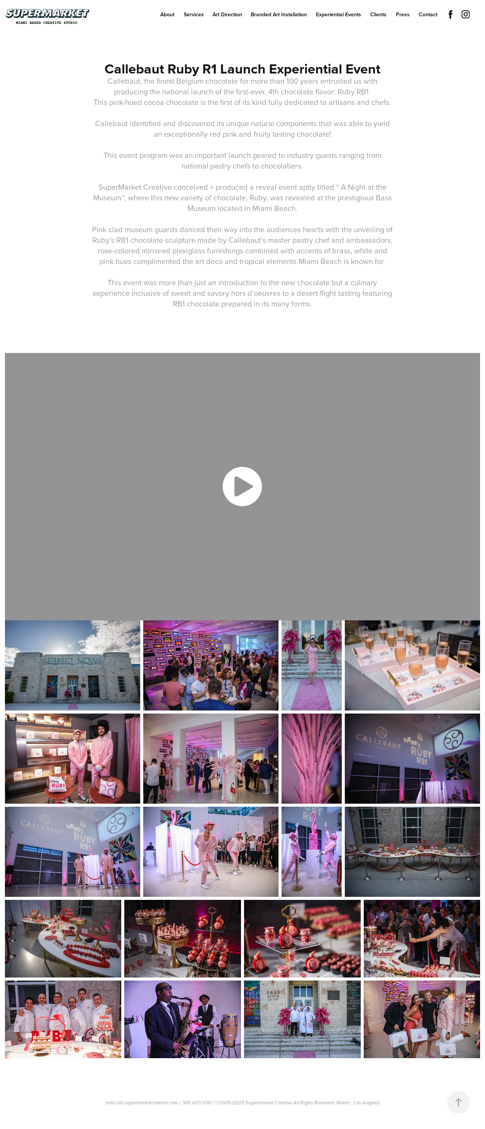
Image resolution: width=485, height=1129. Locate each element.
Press (403, 14)
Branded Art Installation (279, 14)
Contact (428, 14)
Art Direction (227, 14)
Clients (378, 14)
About (167, 14)
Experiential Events (338, 14)
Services (194, 14)
